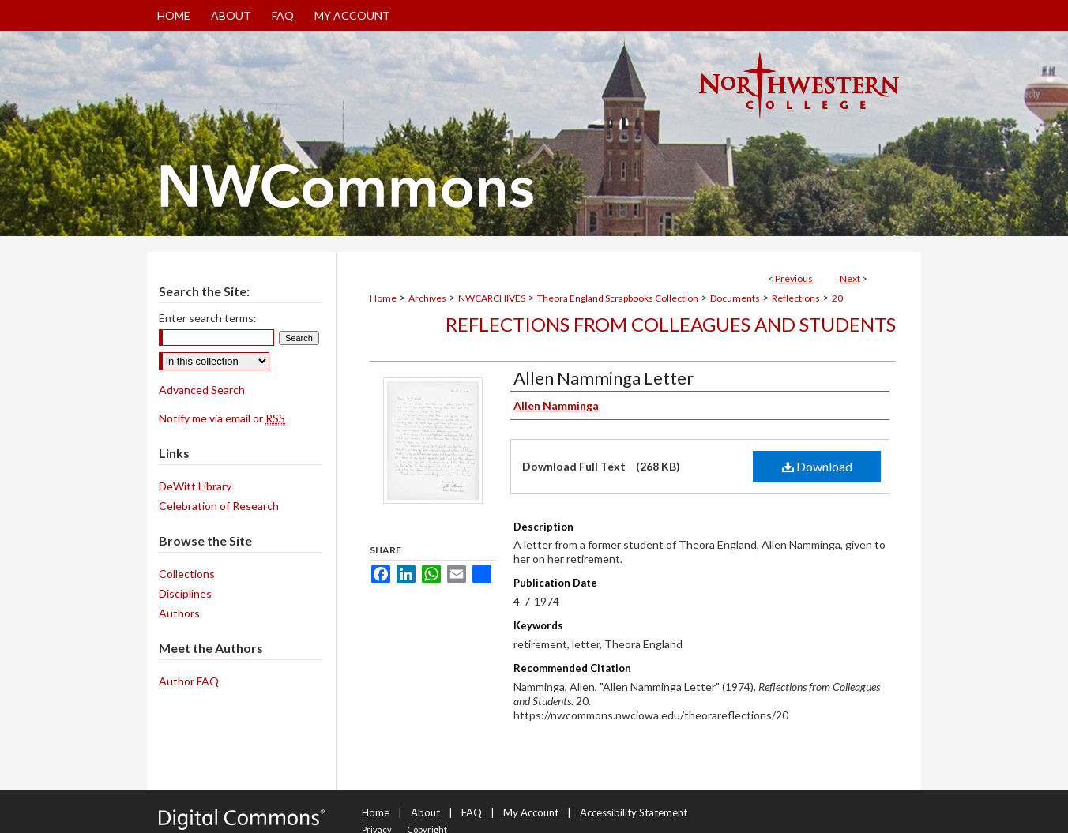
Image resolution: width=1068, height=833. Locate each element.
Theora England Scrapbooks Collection (617, 298)
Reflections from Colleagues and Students (671, 324)
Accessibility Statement (633, 812)
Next (850, 278)
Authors (179, 613)
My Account (530, 812)
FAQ (471, 812)
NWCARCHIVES (491, 298)
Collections (187, 573)
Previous (794, 278)
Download (817, 466)
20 (837, 298)
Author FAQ (189, 681)
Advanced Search (202, 389)
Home (383, 298)
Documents (735, 298)
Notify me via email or (222, 418)
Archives (427, 298)
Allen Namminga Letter (603, 377)
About (425, 812)
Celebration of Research (219, 505)
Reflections (796, 298)
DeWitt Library (195, 486)
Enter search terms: (208, 318)
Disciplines (185, 593)
